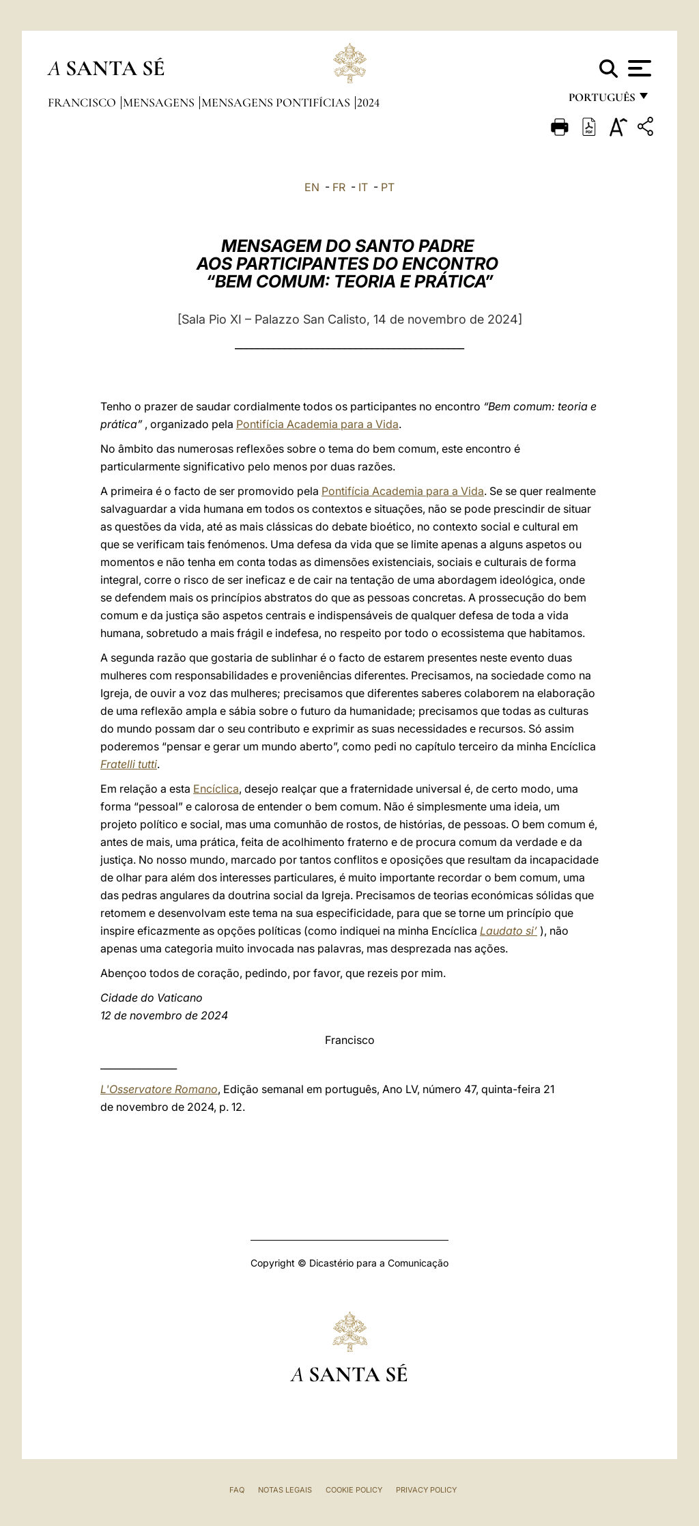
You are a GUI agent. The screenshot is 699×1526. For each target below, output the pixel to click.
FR (338, 187)
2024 (368, 102)
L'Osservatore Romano (159, 1089)
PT (388, 187)
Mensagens (160, 102)
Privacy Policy (426, 1490)
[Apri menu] (638, 68)
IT (363, 187)
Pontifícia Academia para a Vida (317, 424)
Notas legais (285, 1490)
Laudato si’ (508, 930)
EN (311, 187)
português (601, 100)
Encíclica (216, 788)
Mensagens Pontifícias (277, 102)
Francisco (83, 102)
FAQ (236, 1490)
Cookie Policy (354, 1490)
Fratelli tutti (128, 764)
